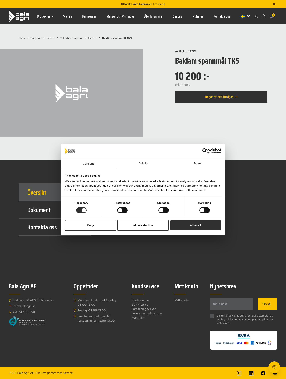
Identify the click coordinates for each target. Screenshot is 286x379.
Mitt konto (182, 300)
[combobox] (245, 16)
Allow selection (143, 225)
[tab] (55, 192)
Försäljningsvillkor (144, 309)
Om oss (177, 16)
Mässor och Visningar (120, 16)
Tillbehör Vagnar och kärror (78, 38)
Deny (90, 225)
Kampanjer (89, 16)
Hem (22, 38)
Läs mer (159, 4)
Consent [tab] (88, 163)
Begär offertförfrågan (221, 97)
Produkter (45, 16)
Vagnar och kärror (42, 38)
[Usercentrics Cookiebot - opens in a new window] (205, 151)
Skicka (266, 304)
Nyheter (197, 16)
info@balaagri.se (24, 306)
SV (245, 16)
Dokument (56, 210)
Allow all (195, 225)
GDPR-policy (140, 304)
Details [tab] (143, 163)
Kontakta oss (221, 16)
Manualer (138, 317)
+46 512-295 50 (24, 312)
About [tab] (198, 163)
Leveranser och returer (147, 313)
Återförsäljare (153, 16)
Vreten (67, 16)
